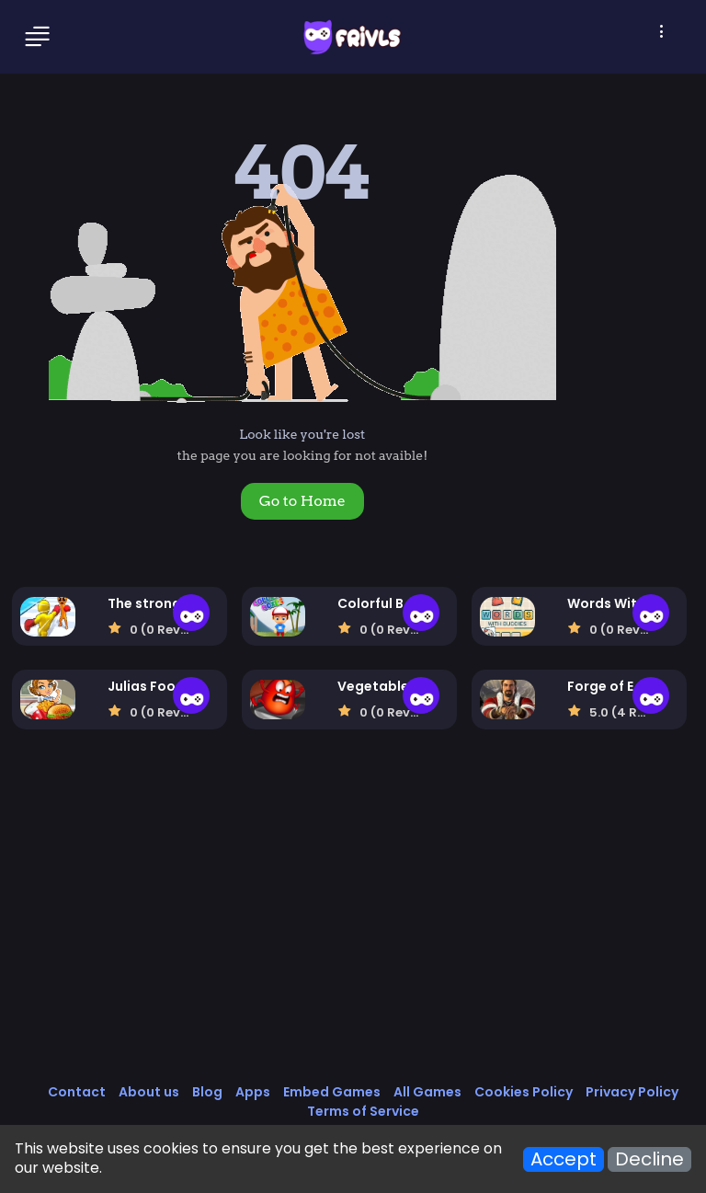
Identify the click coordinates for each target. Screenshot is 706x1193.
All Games (427, 1092)
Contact (77, 1092)
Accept (563, 1159)
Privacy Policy (632, 1092)
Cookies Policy (523, 1092)
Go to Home (302, 501)
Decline (649, 1159)
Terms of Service (363, 1111)
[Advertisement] (353, 925)
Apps (252, 1092)
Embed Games (332, 1092)
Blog (207, 1092)
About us (149, 1092)
